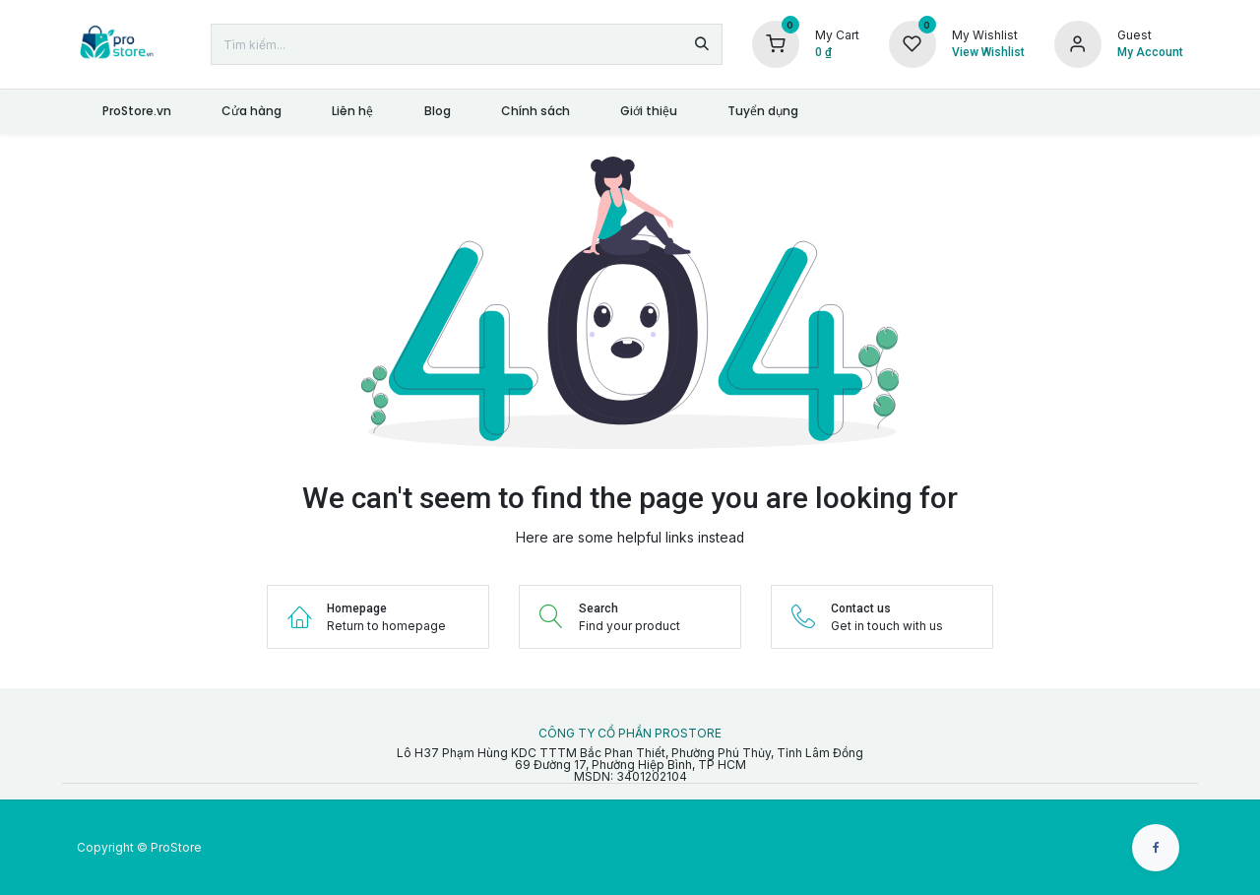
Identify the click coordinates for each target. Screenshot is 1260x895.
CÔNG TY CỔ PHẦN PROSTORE (630, 733)
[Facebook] (1155, 847)
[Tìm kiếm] (702, 44)
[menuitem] (136, 111)
